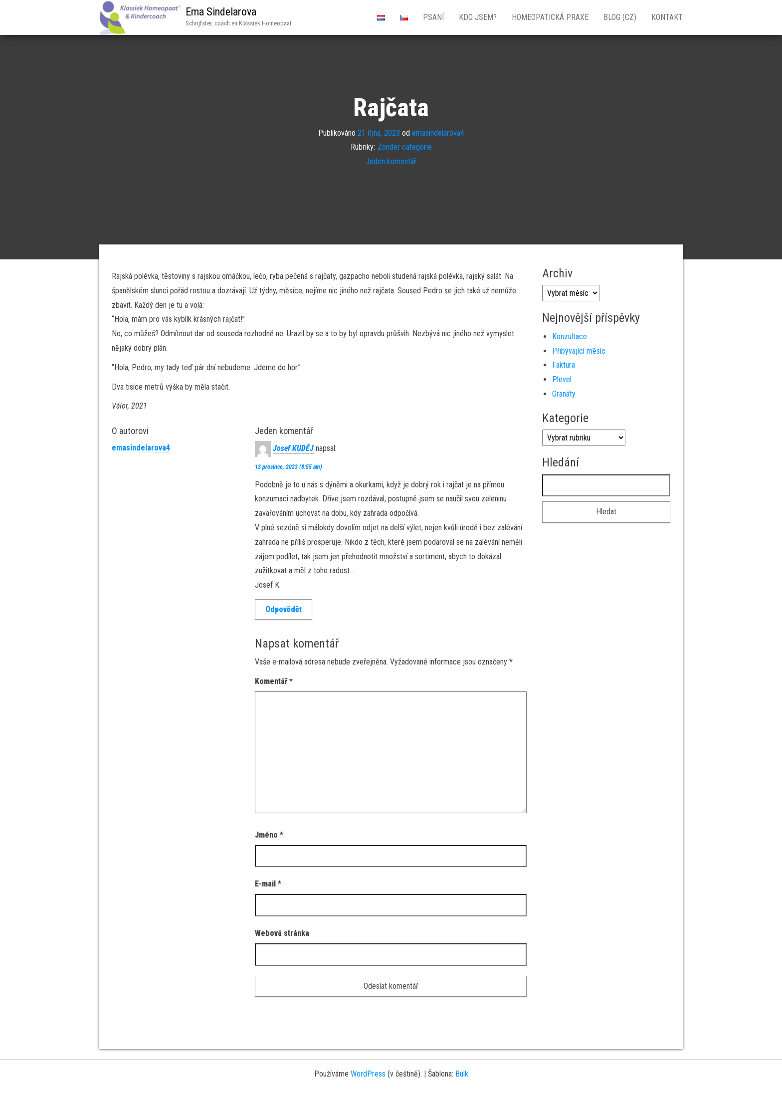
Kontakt (667, 17)
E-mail (268, 883)
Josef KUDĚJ (293, 448)
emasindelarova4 (438, 132)
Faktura (563, 365)
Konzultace (569, 336)
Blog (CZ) (619, 17)
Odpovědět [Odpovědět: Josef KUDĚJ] (283, 609)
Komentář (274, 681)
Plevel (562, 379)
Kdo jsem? (478, 17)
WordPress (368, 1074)
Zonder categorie (405, 147)
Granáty (564, 394)
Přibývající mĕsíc (578, 351)
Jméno (269, 835)
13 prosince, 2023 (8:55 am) (288, 466)
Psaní (433, 17)
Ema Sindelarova (221, 11)
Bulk (461, 1074)
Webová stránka (282, 933)
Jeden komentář (391, 161)
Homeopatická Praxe (550, 17)
